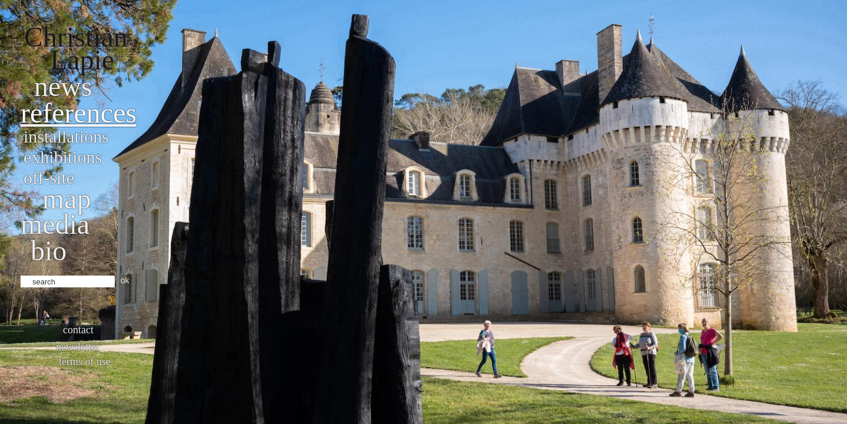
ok (125, 280)
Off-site (49, 177)
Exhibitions (63, 157)
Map (66, 198)
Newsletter (77, 347)
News (63, 86)
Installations (66, 136)
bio (48, 250)
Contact (78, 330)
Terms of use (85, 361)
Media (55, 224)
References (78, 112)
